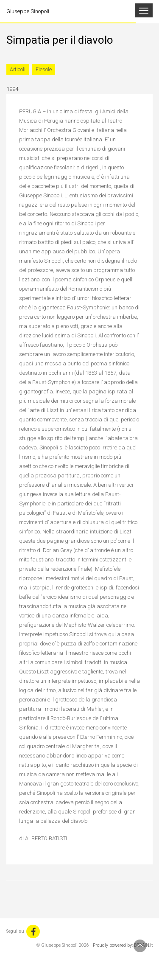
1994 (12, 89)
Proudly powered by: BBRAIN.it (123, 945)
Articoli (17, 69)
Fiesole (44, 69)
